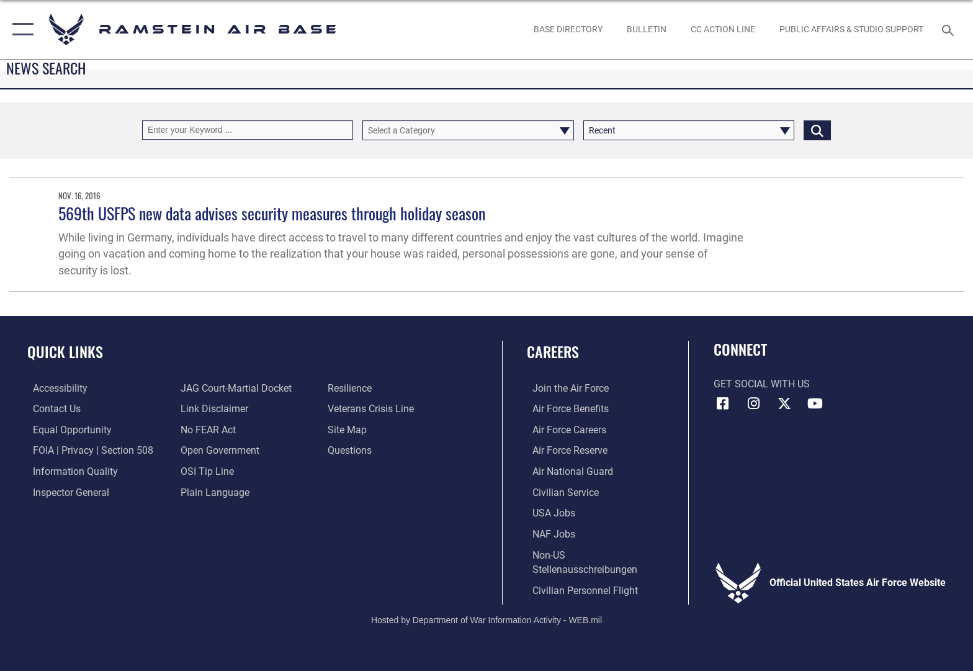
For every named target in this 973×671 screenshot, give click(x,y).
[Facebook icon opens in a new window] (723, 403)
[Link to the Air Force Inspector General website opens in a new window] (65, 492)
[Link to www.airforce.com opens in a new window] (565, 388)
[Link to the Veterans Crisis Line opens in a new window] (373, 409)
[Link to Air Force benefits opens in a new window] (565, 409)
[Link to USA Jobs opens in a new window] (548, 512)
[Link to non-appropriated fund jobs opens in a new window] (548, 533)
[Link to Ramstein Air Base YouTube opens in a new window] (815, 403)
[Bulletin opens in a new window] (646, 29)
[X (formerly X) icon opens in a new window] (784, 403)
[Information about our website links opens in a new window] (212, 409)
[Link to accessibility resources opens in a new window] (54, 388)
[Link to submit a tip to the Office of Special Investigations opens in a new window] (205, 471)
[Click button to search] (817, 130)
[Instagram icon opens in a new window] (753, 403)
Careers (553, 352)
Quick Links (65, 352)
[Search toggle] (950, 29)
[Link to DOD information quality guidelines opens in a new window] (69, 471)
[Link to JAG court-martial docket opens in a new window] (234, 388)
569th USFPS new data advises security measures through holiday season (271, 213)
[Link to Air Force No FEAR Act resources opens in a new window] (206, 429)
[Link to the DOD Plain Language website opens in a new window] (213, 492)
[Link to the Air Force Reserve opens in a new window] (564, 450)
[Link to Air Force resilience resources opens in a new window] (352, 388)
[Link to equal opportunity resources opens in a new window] (66, 429)
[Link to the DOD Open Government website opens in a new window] (218, 450)
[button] (20, 29)
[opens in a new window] (567, 29)
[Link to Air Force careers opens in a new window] (564, 429)
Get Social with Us (762, 384)
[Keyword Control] (247, 130)
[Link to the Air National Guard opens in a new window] (567, 471)
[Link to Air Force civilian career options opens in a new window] (560, 492)
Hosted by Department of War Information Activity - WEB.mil (486, 618)
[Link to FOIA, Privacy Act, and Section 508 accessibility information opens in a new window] (87, 450)
